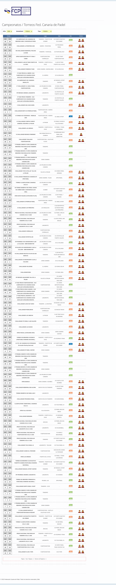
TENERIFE (45, 81)
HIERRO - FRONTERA (45, 46)
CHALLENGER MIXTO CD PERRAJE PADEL (26, 110)
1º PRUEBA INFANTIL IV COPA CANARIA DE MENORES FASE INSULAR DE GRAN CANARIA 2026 (26, 505)
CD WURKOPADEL (59, 399)
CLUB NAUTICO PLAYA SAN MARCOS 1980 (59, 254)
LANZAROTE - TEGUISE (45, 445)
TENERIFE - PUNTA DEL (45, 51)
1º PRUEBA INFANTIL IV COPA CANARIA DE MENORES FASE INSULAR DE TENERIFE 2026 (26, 499)
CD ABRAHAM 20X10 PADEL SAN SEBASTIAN (59, 134)
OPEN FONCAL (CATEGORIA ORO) (26, 332)
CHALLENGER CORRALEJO (26, 231)
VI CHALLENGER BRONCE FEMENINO (25, 134)
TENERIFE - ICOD (45, 486)
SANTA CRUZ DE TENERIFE (45, 387)
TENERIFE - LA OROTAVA (45, 303)
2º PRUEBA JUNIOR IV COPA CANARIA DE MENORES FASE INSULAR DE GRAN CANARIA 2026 (26, 375)
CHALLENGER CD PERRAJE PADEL (26, 201)
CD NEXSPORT (59, 321)
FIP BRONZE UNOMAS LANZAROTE (26, 92)
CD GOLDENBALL (59, 427)
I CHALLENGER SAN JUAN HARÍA (25, 105)
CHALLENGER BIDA (26, 272)
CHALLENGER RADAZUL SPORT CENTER (25, 469)
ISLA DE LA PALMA (45, 172)
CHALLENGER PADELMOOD (25, 309)
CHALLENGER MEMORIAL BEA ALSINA (26, 387)
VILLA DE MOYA (45, 410)
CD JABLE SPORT (59, 116)
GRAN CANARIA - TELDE (45, 177)
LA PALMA (45, 122)
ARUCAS (45, 422)
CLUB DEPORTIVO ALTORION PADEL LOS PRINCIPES (59, 207)
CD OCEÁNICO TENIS (59, 338)
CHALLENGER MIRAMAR (25, 416)
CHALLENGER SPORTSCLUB (25, 237)
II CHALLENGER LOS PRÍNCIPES (25, 207)
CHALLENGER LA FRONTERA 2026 (26, 46)
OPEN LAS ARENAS (26, 456)
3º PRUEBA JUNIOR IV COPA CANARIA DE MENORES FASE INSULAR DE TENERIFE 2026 (26, 146)
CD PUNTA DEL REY (59, 51)
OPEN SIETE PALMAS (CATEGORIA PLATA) (26, 195)
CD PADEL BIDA (59, 272)
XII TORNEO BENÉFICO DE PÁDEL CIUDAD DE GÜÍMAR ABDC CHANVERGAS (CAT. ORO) (26, 189)
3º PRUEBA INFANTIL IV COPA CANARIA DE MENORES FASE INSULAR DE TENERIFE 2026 (26, 153)
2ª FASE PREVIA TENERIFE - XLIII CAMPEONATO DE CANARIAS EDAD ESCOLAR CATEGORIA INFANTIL (25, 99)
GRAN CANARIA (45, 159)
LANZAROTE (45, 92)
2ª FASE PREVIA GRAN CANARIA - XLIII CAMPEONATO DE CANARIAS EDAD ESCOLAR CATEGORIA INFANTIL (26, 291)
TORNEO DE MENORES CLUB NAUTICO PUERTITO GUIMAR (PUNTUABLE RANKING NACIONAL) (25, 463)
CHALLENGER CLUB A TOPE (25, 551)
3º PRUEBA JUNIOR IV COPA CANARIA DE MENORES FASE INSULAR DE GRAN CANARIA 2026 (26, 166)
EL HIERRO (45, 75)
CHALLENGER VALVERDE (25, 266)
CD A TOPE (59, 551)
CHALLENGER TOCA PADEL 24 (26, 445)
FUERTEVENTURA (45, 284)
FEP (18, 11)
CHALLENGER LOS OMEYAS (25, 315)
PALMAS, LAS (45, 480)
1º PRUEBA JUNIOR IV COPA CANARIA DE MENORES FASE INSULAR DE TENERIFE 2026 (26, 492)
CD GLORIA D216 (59, 69)
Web (38, 579)
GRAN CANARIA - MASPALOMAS (45, 69)
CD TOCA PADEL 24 (59, 404)
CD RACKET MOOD (59, 309)
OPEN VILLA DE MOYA (25, 410)
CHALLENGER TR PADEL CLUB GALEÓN (25, 321)
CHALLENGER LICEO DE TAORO (25, 303)
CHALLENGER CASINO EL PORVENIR (25, 451)
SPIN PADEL (59, 177)
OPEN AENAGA (26, 381)
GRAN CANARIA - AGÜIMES (45, 381)
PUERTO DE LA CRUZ (45, 456)
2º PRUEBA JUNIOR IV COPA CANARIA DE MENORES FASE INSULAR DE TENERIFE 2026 (26, 356)
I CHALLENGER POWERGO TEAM (25, 69)
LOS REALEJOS (45, 207)
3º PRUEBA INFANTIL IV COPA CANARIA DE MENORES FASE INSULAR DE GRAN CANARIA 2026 (26, 159)
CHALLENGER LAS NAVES (26, 327)
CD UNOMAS (59, 474)
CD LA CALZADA (59, 242)
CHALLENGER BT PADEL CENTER (26, 350)
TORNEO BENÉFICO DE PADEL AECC (25, 393)
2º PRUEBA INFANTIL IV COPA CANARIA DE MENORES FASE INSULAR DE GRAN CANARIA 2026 (26, 369)
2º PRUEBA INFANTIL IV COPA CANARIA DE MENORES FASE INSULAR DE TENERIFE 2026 (26, 362)
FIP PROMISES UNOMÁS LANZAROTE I (26, 474)
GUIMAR (45, 189)
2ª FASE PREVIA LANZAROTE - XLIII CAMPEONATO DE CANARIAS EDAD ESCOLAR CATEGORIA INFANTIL (25, 297)
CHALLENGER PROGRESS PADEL (25, 399)
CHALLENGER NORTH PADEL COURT (25, 486)
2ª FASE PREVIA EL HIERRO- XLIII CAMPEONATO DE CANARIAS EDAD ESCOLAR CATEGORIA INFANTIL (25, 75)
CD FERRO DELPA (59, 266)
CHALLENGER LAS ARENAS (25, 128)
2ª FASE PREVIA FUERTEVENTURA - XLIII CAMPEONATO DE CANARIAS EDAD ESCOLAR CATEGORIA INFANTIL (25, 285)
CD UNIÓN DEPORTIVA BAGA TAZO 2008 (59, 278)
